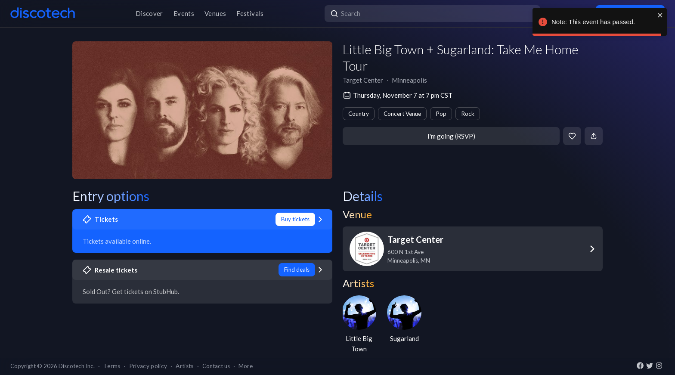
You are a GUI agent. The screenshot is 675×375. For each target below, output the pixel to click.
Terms (112, 366)
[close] (660, 15)
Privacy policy (148, 366)
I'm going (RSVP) (451, 136)
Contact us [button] (216, 366)
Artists (184, 366)
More (245, 366)
